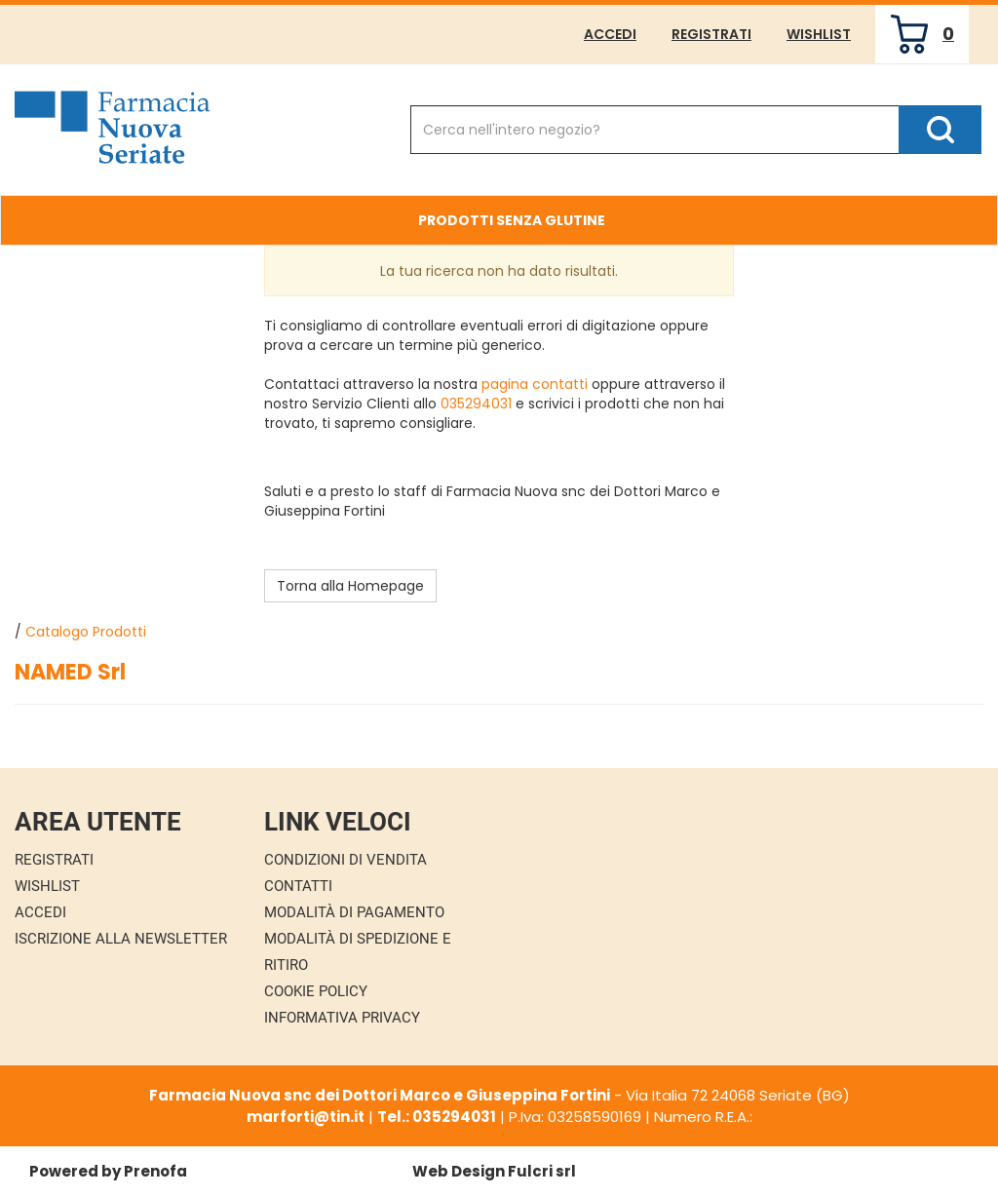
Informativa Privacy (342, 1017)
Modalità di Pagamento (354, 912)
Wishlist (819, 34)
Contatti (298, 886)
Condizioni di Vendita (345, 860)
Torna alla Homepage (350, 586)
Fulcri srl (542, 1171)
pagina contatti (534, 384)
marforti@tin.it (306, 1116)
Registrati (711, 34)
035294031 (476, 403)
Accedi (610, 34)
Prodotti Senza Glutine (511, 220)
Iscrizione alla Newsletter (121, 938)
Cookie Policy (315, 991)
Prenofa (155, 1171)
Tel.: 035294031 (436, 1116)
